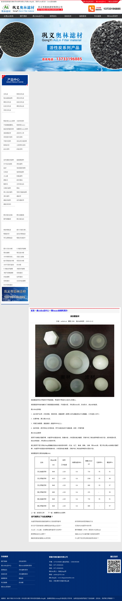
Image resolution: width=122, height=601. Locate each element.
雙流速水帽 (20, 252)
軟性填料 (20, 137)
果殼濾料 (20, 164)
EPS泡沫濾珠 (8, 164)
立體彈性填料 (21, 145)
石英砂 (6, 172)
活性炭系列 (8, 89)
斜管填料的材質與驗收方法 (84, 521)
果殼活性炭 (20, 98)
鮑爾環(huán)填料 (22, 129)
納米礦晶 (20, 180)
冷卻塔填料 (20, 121)
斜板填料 (20, 149)
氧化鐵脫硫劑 (8, 98)
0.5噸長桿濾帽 (21, 248)
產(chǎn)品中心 (101, 1)
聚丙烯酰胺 (7, 219)
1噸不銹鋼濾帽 (8, 273)
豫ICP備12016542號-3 (14, 598)
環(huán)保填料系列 (11, 116)
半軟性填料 (7, 141)
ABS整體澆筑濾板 (9, 257)
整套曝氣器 (7, 230)
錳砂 (5, 168)
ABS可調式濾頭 (9, 265)
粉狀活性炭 (20, 102)
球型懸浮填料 (8, 137)
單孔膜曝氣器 (8, 238)
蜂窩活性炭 (20, 94)
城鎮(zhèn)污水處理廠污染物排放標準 (87, 534)
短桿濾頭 (20, 277)
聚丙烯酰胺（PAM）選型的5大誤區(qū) (88, 530)
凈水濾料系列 (9, 155)
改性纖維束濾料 (9, 160)
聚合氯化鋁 (20, 219)
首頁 (32, 311)
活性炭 (6, 94)
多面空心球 (20, 133)
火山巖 (6, 176)
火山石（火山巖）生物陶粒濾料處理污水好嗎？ (46, 530)
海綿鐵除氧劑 (21, 168)
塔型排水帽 (20, 261)
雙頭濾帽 (6, 252)
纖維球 (19, 196)
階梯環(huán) (21, 125)
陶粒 (18, 188)
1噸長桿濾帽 (21, 269)
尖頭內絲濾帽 (21, 281)
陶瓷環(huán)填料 (9, 121)
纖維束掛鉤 (7, 204)
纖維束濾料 (7, 200)
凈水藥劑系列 (9, 210)
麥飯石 (6, 180)
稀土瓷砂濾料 (8, 192)
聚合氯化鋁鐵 (8, 215)
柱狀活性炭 (7, 106)
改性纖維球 (20, 200)
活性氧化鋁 (20, 184)
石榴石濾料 (7, 188)
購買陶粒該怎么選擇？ (38, 534)
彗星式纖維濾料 (22, 192)
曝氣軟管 (6, 234)
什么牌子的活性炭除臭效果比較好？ (87, 538)
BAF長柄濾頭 (8, 285)
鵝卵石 (6, 184)
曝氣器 (6, 225)
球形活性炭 (7, 110)
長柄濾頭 (20, 273)
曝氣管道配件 (21, 238)
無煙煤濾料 (20, 172)
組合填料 (6, 149)
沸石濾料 (6, 196)
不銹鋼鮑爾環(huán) (10, 125)
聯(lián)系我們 (113, 1)
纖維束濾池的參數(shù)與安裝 (41, 538)
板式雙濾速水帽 (9, 261)
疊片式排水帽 (8, 248)
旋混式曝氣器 (21, 234)
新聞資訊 (53, 16)
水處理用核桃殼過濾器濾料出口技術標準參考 (46, 521)
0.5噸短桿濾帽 (8, 269)
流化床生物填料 (22, 141)
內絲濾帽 (6, 277)
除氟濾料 (20, 176)
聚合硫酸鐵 (20, 215)
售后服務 (97, 16)
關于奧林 (23, 16)
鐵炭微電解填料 (9, 129)
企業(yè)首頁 (8, 16)
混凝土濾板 (20, 257)
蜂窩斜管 (6, 145)
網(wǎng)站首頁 (88, 1)
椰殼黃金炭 (20, 106)
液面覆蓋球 (7, 133)
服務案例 (82, 16)
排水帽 (6, 243)
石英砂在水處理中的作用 (83, 525)
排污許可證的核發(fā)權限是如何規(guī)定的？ (46, 525)
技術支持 (68, 16)
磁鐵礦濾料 (20, 160)
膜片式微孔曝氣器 (23, 230)
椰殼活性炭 (7, 102)
